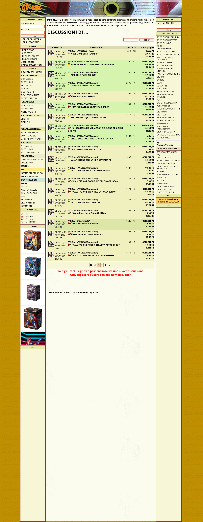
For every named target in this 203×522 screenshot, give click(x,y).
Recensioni (27, 82)
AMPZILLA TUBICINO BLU (83, 75)
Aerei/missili (163, 105)
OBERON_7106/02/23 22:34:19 (148, 64)
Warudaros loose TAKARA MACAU (90, 213)
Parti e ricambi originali (165, 58)
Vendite (25, 119)
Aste (23, 125)
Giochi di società (166, 131)
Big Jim (160, 76)
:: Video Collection (31, 64)
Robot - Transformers (165, 47)
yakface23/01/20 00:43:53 (149, 170)
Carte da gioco (165, 157)
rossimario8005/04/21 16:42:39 (147, 128)
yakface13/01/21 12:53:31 (149, 139)
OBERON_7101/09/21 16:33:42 (148, 107)
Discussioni (27, 79)
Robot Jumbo (164, 43)
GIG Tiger (161, 114)
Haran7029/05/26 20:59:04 (149, 54)
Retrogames (163, 137)
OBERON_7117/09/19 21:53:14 (148, 192)
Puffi (159, 100)
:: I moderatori (29, 59)
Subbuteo (162, 177)
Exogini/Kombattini (167, 102)
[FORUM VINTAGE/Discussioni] (83, 114)
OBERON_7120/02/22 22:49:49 (148, 86)
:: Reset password (31, 39)
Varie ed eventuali (31, 139)
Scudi (24, 196)
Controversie (28, 135)
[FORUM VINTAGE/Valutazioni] (83, 93)
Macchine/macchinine (168, 108)
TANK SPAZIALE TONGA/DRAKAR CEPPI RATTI (93, 64)
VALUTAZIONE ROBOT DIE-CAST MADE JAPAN (95, 181)
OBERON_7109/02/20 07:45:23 (148, 160)
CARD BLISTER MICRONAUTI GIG (86, 149)
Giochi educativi (165, 186)
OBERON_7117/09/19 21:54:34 (148, 181)
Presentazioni (29, 98)
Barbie (160, 79)
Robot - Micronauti (167, 51)
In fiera (25, 88)
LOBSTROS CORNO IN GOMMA (86, 85)
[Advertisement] (129, 7)
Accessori (26, 199)
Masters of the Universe (165, 69)
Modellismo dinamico (169, 160)
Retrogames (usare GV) (167, 153)
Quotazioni (27, 91)
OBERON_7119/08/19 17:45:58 (148, 224)
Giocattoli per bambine (165, 95)
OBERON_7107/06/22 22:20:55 (148, 75)
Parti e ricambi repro (168, 73)
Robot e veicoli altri (168, 54)
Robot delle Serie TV (168, 37)
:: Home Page (27, 50)
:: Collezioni (27, 62)
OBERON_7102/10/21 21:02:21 (148, 96)
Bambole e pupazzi (167, 91)
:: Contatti (26, 53)
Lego (159, 82)
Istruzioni (26, 206)
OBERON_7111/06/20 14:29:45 (148, 149)
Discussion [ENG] (30, 95)
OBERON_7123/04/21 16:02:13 (148, 117)
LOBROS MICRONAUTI (84, 96)
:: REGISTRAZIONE (30, 42)
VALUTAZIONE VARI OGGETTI (85, 202)
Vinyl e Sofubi (164, 62)
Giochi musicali (165, 189)
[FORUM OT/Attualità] (78, 221)
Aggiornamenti (29, 176)
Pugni (24, 183)
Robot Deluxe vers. (167, 40)
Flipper (161, 171)
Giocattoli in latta (167, 117)
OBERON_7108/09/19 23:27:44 (148, 202)
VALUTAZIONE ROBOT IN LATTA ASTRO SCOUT (96, 245)
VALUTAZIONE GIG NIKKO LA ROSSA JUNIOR (94, 191)
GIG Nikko (162, 111)
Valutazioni (27, 85)
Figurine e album (166, 163)
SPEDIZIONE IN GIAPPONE (85, 223)
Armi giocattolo (166, 123)
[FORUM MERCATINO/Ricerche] (83, 61)
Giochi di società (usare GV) (166, 167)
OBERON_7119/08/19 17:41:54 (148, 245)
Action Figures (165, 65)
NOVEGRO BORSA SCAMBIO (84, 53)
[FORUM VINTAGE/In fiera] (81, 51)
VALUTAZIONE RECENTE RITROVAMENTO (91, 160)
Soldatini (162, 85)
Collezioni (27, 162)
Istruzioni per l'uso (32, 173)
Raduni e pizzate (30, 152)
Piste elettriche (165, 192)
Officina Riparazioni (32, 159)
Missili (24, 186)
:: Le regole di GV (29, 56)
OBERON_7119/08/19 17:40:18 (148, 255)
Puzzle (160, 180)
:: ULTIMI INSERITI (165, 23)
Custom (25, 166)
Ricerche (25, 122)
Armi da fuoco (29, 193)
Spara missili (28, 202)
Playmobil (162, 88)
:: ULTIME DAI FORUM (31, 71)
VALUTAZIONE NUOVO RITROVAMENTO (90, 170)
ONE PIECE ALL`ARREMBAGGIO (88, 234)
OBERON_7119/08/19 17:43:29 (148, 234)
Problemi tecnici (30, 132)
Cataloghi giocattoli (168, 134)
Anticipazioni (28, 111)
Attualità (26, 146)
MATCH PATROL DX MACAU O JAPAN (91, 107)
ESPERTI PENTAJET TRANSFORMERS (88, 117)
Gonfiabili (162, 183)
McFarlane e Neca (166, 120)
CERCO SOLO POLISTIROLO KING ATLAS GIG (92, 138)
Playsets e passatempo (163, 127)
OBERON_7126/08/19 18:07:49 (148, 213)
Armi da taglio (29, 189)
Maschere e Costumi (168, 174)
